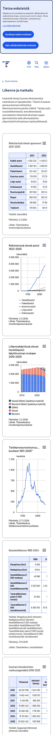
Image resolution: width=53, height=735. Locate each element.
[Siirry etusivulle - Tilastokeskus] (5, 64)
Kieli (29, 64)
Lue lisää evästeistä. (12, 25)
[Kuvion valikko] (44, 143)
